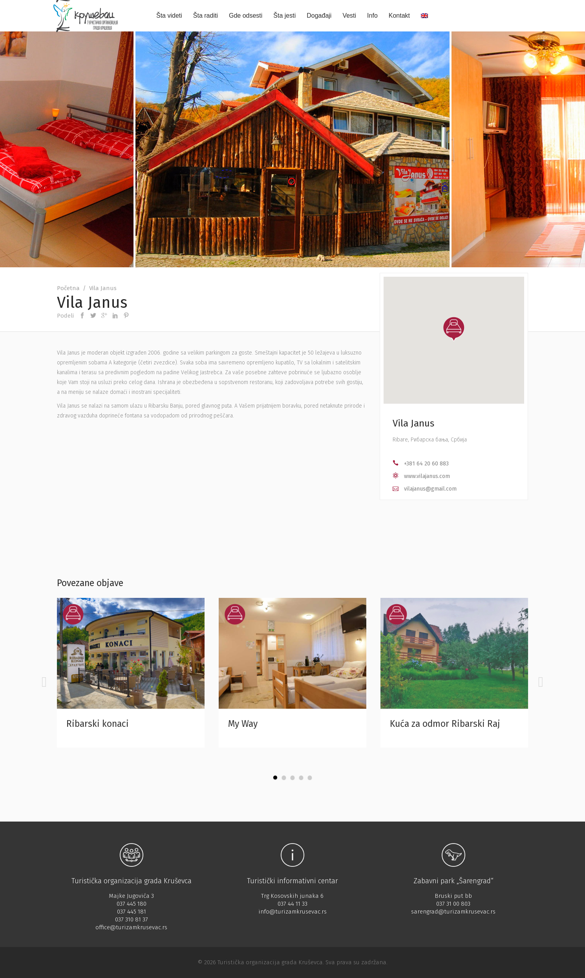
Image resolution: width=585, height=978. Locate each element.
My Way (243, 723)
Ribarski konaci (97, 723)
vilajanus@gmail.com (430, 488)
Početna (68, 288)
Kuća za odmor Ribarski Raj (445, 723)
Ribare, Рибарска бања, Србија (430, 439)
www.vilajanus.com (427, 476)
